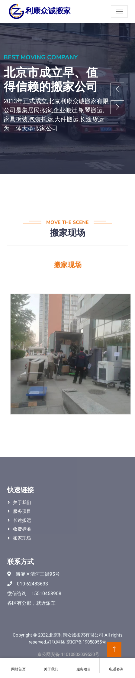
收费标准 (22, 529)
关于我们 (22, 502)
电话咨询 (116, 666)
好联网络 (56, 642)
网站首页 (18, 666)
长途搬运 (22, 520)
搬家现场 (22, 538)
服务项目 (22, 511)
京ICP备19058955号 (86, 642)
